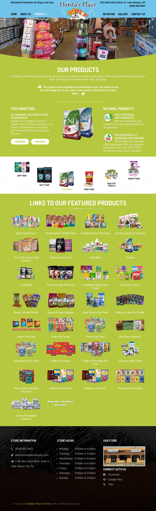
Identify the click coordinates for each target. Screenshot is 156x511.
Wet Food (44, 185)
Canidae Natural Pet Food (95, 233)
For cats (40, 141)
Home (14, 14)
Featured (67, 189)
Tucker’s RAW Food (130, 361)
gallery (123, 14)
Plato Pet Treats (61, 336)
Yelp (108, 484)
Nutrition (109, 14)
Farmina (130, 257)
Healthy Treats (111, 184)
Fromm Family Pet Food (60, 285)
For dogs (20, 141)
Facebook (111, 474)
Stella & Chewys (60, 361)
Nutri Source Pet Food (95, 312)
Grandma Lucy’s (130, 285)
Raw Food (89, 189)
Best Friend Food (26, 233)
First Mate (26, 285)
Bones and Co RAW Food (60, 233)
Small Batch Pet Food (26, 361)
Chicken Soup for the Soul (130, 233)
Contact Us (138, 14)
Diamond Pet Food (60, 257)
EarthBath (95, 257)
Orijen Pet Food (26, 336)
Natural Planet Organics (60, 312)
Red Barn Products (130, 336)
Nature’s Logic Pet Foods (130, 312)
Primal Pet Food (95, 336)
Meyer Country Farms (26, 312)
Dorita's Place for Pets (39, 503)
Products (41, 14)
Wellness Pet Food (60, 388)
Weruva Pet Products (130, 388)
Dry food (22, 176)
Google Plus (112, 479)
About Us (25, 14)
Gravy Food (134, 179)
